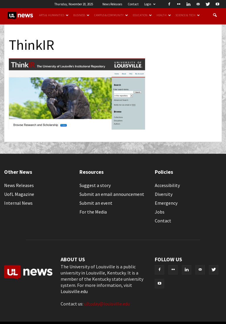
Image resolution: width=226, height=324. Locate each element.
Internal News (18, 203)
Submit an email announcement (111, 194)
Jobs (159, 212)
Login (149, 4)
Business (81, 15)
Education (142, 15)
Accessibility (167, 185)
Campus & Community (111, 15)
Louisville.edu (74, 291)
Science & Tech (188, 15)
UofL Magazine (19, 194)
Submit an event (95, 203)
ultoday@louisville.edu (107, 304)
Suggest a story (95, 185)
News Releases (112, 4)
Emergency (166, 203)
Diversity (163, 194)
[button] (215, 15)
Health (164, 15)
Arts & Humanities (54, 15)
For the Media (93, 212)
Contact (133, 4)
